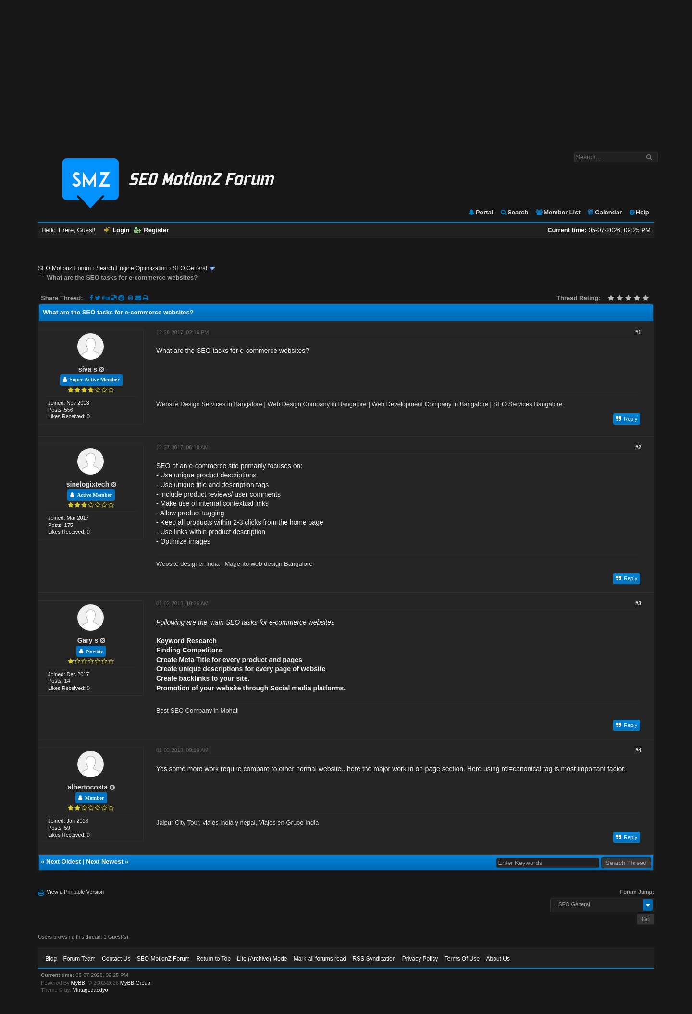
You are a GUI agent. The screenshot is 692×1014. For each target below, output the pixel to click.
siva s (87, 369)
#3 (638, 603)
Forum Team (79, 958)
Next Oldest (63, 861)
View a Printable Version (75, 892)
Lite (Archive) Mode (262, 958)
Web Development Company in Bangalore (429, 404)
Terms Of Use (462, 958)
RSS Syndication (373, 958)
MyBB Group (135, 983)
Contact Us (116, 958)
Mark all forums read (320, 958)
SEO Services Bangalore (528, 404)
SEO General (190, 268)
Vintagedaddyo (90, 990)
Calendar (604, 212)
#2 (638, 447)
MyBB (78, 983)
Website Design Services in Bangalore (209, 404)
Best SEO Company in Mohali (197, 710)
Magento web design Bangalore (269, 563)
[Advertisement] (346, 71)
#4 (638, 750)
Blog (51, 958)
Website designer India (188, 563)
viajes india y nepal (228, 822)
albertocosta (88, 787)
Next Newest (104, 861)
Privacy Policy (420, 958)
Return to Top (213, 958)
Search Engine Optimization (132, 268)
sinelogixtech (87, 484)
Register (151, 230)
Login (116, 230)
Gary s (88, 640)
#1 (638, 332)
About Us (498, 958)
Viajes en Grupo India (289, 822)
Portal (481, 212)
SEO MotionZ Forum (64, 268)
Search (514, 212)
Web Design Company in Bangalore (316, 404)
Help (639, 212)
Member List (558, 212)
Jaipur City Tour (177, 822)
